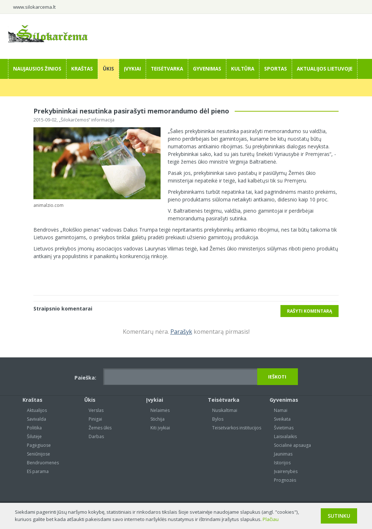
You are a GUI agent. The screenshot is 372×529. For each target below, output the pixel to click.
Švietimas (284, 428)
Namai (280, 410)
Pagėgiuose (39, 445)
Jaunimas (283, 454)
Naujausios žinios (37, 68)
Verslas (96, 410)
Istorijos (282, 463)
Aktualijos (37, 410)
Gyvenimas (207, 68)
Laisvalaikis (285, 436)
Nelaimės (160, 410)
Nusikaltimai (224, 410)
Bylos (217, 419)
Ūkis (108, 68)
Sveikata (282, 419)
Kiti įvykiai (160, 428)
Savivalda (36, 419)
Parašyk (181, 332)
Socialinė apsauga (292, 445)
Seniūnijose (38, 454)
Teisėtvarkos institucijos (236, 428)
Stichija (157, 419)
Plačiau (271, 519)
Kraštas (82, 68)
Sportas (275, 68)
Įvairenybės (286, 471)
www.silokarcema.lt (34, 7)
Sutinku (339, 515)
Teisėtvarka (167, 68)
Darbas (96, 436)
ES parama (38, 471)
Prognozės (285, 480)
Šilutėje (34, 436)
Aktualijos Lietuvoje (324, 68)
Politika (34, 428)
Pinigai (95, 419)
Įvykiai (132, 68)
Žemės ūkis (100, 428)
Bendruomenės (43, 463)
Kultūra (242, 68)
